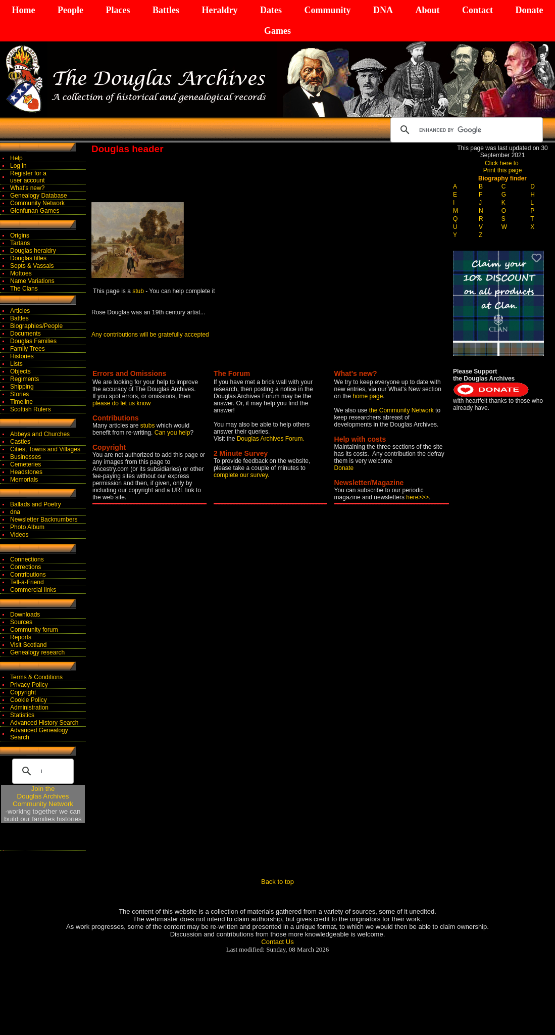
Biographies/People (36, 326)
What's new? (27, 188)
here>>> (417, 497)
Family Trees (27, 348)
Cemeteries (25, 464)
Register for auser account (28, 177)
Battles (166, 10)
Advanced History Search (44, 722)
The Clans (24, 288)
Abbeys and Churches (40, 434)
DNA (383, 10)
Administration (29, 707)
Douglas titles (28, 258)
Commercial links (33, 589)
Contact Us (277, 942)
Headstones (26, 472)
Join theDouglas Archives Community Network (43, 796)
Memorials (24, 479)
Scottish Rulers (30, 409)
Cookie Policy (28, 699)
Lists (16, 363)
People (70, 10)
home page (367, 396)
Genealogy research (37, 652)
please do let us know (121, 403)
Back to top (277, 881)
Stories (19, 394)
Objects (20, 371)
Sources (21, 622)
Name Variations (32, 281)
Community (327, 10)
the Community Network (402, 410)
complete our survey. (242, 475)
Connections (27, 559)
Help (16, 158)
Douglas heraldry (33, 250)
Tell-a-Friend (27, 582)
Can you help (172, 432)
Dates (271, 10)
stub (138, 291)
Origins (19, 235)
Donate (529, 10)
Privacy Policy (29, 684)
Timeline (21, 401)
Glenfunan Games (34, 210)
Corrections (25, 567)
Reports (20, 637)
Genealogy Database (38, 195)
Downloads (25, 614)
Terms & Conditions (36, 677)
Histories (22, 356)
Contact (477, 10)
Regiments (24, 379)
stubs (148, 425)
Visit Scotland (28, 644)
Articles (20, 310)
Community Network (37, 203)
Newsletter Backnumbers (43, 519)
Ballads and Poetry (35, 504)
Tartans (20, 243)
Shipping (22, 386)
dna (15, 511)
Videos (19, 534)
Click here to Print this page (502, 167)
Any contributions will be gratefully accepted (150, 334)
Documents (25, 333)
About (427, 10)
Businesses (25, 456)
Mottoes (21, 273)
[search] (465, 130)
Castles (20, 441)
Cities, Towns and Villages (45, 449)
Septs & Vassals (32, 265)
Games (277, 31)
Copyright (23, 692)
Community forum (34, 629)
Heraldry (219, 10)
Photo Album (27, 527)
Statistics (22, 715)
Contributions (28, 574)
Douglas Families (33, 341)
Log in (18, 165)
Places (118, 10)
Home (23, 10)
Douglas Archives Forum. (271, 438)
